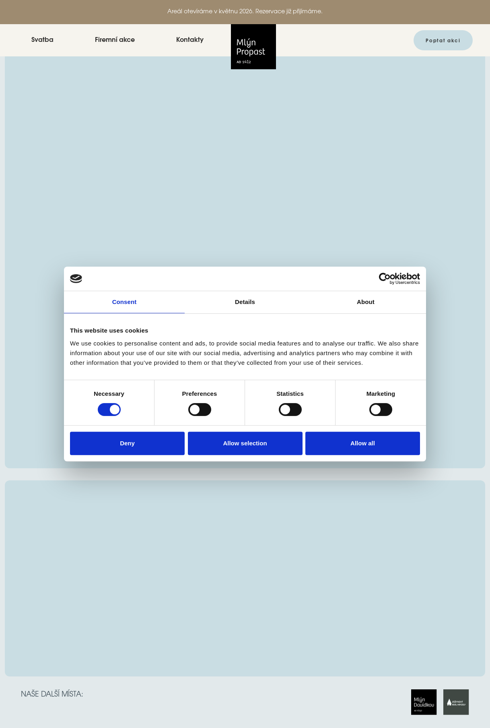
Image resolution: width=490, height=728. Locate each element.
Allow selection (245, 443)
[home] (253, 40)
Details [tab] (245, 301)
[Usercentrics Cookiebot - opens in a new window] (385, 279)
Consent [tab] (124, 301)
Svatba (42, 40)
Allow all (362, 443)
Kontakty (190, 40)
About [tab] (366, 301)
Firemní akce (115, 40)
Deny (127, 443)
